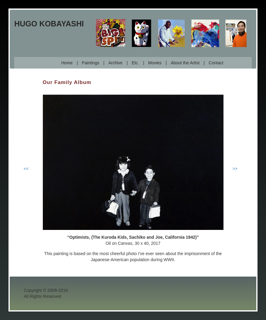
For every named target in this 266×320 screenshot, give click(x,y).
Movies (155, 62)
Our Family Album (67, 82)
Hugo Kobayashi (49, 23)
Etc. (135, 62)
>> (235, 168)
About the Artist (185, 62)
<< (26, 168)
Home (67, 62)
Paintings (90, 62)
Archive (115, 62)
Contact (216, 62)
